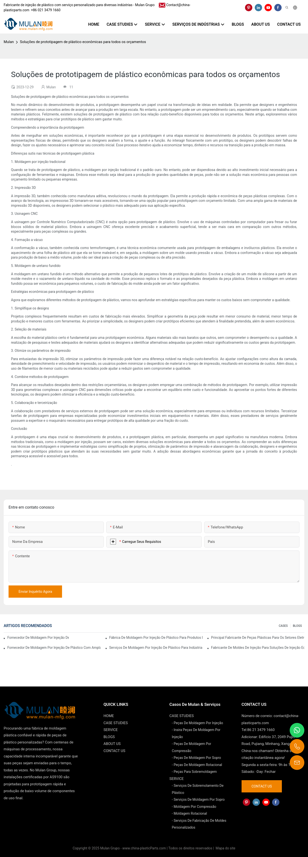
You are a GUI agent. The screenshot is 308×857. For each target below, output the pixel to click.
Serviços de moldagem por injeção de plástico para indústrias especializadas (155, 648)
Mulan (9, 42)
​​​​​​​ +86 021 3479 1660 (45, 10)
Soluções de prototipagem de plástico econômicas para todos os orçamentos (83, 42)
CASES (283, 626)
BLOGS (297, 626)
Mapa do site (225, 848)
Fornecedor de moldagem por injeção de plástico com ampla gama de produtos (54, 648)
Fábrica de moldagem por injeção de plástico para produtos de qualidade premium (155, 638)
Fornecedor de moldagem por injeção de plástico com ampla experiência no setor (38, 638)
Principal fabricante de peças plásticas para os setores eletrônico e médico (257, 638)
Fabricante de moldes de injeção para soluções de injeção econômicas (257, 648)
